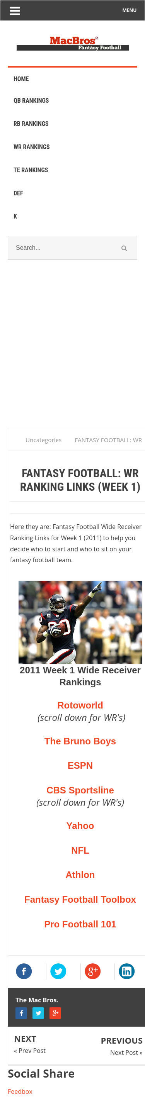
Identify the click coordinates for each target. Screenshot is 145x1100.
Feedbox (20, 1091)
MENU (130, 10)
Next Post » (126, 1052)
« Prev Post (30, 1050)
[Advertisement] (72, 353)
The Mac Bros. (36, 1000)
